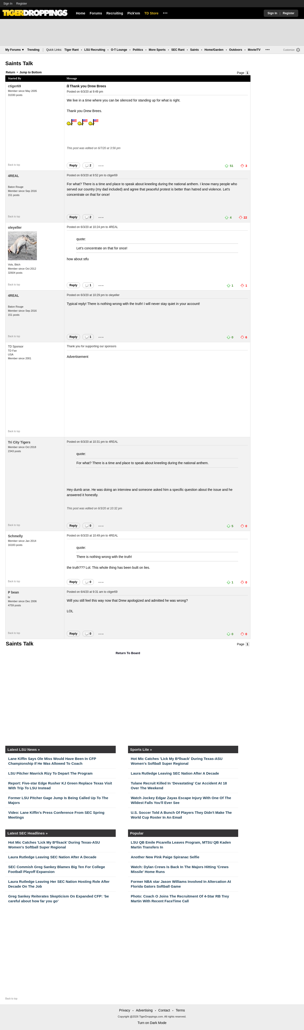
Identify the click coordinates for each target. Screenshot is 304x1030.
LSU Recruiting (94, 49)
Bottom (37, 72)
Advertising (144, 1010)
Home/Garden (213, 49)
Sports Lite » (141, 749)
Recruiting (114, 13)
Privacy (124, 1010)
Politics (138, 49)
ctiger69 (14, 86)
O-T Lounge (119, 49)
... (165, 12)
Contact (164, 1010)
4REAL (13, 176)
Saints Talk (19, 63)
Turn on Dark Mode (151, 1023)
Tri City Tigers (19, 442)
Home (80, 13)
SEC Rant (177, 49)
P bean (13, 592)
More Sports (157, 49)
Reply (73, 165)
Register (22, 3)
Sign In (7, 3)
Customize (289, 50)
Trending (33, 49)
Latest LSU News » (23, 749)
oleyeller (15, 227)
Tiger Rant (71, 49)
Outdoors (235, 49)
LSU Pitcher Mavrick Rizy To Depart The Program (50, 773)
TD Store (151, 13)
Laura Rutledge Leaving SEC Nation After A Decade (175, 773)
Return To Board (128, 653)
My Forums (14, 49)
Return (10, 72)
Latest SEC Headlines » (27, 833)
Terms (180, 1010)
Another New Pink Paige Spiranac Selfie (165, 857)
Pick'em (133, 13)
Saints (194, 49)
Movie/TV (254, 49)
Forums (96, 13)
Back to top (14, 165)
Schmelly (15, 536)
